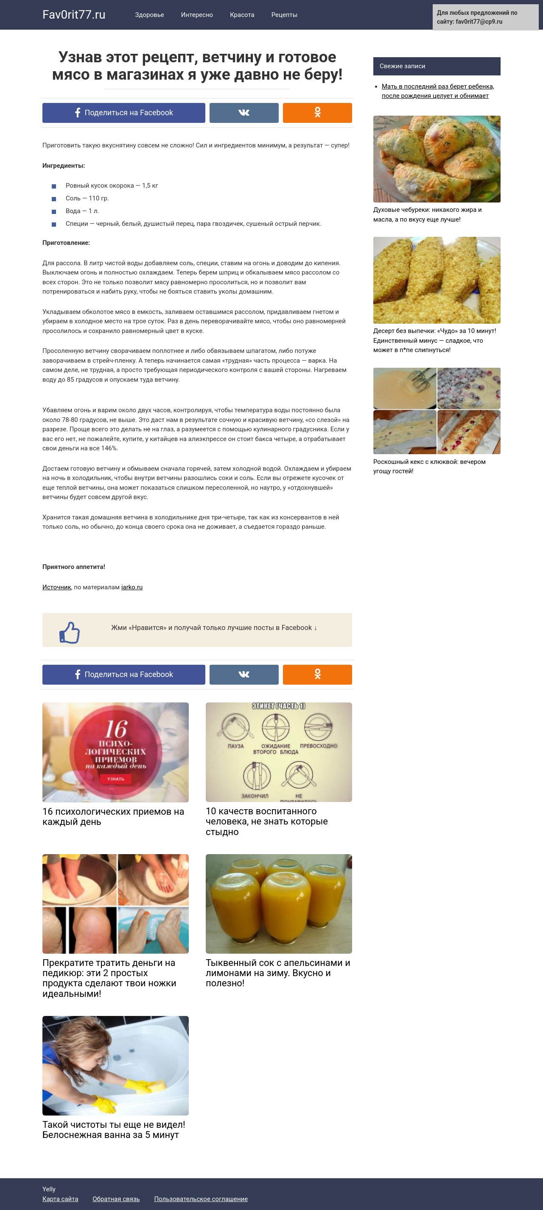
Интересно (197, 15)
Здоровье (149, 15)
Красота (242, 15)
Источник (56, 587)
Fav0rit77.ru (74, 15)
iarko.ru (132, 587)
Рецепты (285, 15)
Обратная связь (116, 1199)
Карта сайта (60, 1199)
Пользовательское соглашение (201, 1199)
